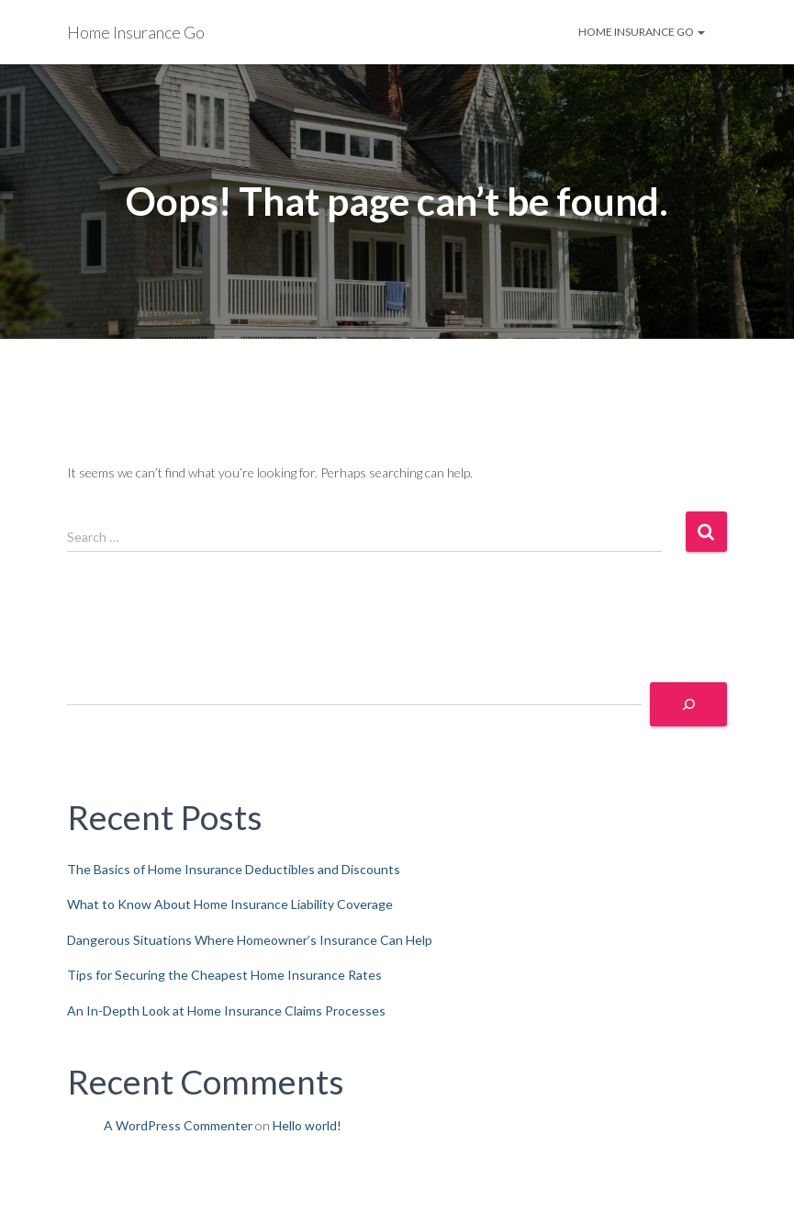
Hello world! (307, 1125)
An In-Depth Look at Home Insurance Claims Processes (226, 1010)
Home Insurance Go (641, 32)
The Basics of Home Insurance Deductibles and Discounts (233, 869)
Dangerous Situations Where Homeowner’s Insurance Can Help (249, 940)
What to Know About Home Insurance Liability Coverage (230, 904)
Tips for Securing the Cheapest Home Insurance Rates (224, 975)
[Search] (688, 704)
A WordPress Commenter (178, 1125)
